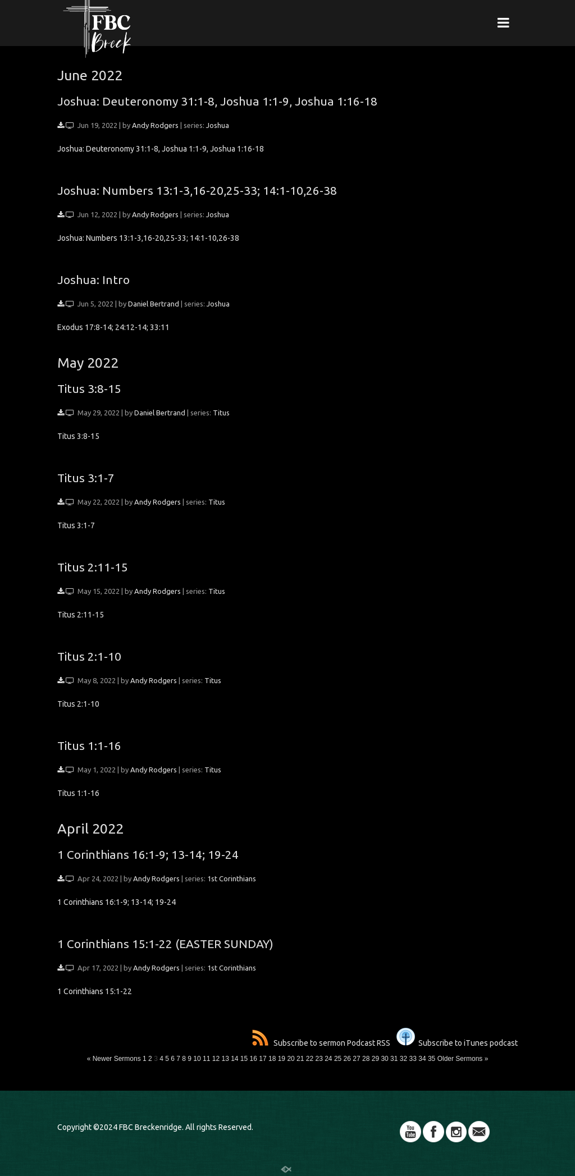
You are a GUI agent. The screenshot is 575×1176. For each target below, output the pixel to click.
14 (234, 1059)
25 (337, 1059)
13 (225, 1059)
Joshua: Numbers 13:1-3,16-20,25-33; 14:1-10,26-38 (197, 190)
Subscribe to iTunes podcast (457, 1042)
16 (253, 1059)
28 (365, 1059)
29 (375, 1059)
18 (272, 1059)
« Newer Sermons (114, 1059)
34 (422, 1059)
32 (403, 1059)
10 (196, 1059)
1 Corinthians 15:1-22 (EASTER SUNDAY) (165, 943)
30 (384, 1059)
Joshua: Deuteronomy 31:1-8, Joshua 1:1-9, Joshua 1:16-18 (217, 101)
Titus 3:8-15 (89, 388)
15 (244, 1059)
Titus (221, 413)
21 (300, 1059)
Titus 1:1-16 (89, 745)
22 (309, 1059)
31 (394, 1059)
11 (206, 1059)
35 (431, 1059)
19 (281, 1059)
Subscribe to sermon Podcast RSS (321, 1042)
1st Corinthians (231, 878)
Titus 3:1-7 (86, 477)
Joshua (217, 125)
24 (328, 1059)
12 (216, 1059)
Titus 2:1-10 (89, 656)
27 (356, 1059)
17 (262, 1059)
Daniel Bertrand (153, 304)
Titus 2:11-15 (92, 567)
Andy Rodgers (155, 125)
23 (318, 1059)
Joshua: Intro (93, 279)
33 (413, 1059)
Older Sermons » (463, 1059)
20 (290, 1059)
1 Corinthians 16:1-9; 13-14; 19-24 (148, 854)
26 (347, 1059)
